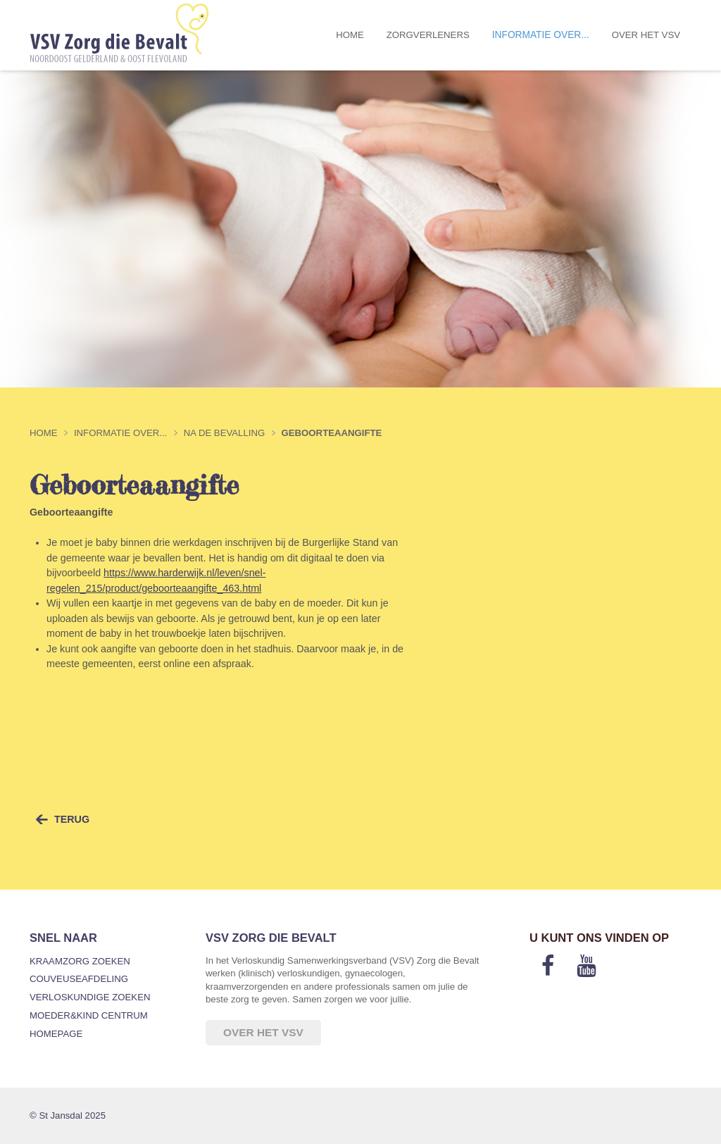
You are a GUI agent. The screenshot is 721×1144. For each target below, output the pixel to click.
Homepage (56, 1033)
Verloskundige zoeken (90, 997)
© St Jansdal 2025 (68, 1115)
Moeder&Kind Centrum (89, 1015)
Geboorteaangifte (332, 433)
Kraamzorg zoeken (80, 961)
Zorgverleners (428, 35)
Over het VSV (646, 35)
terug (71, 819)
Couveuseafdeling (79, 979)
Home (350, 35)
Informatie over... (540, 35)
